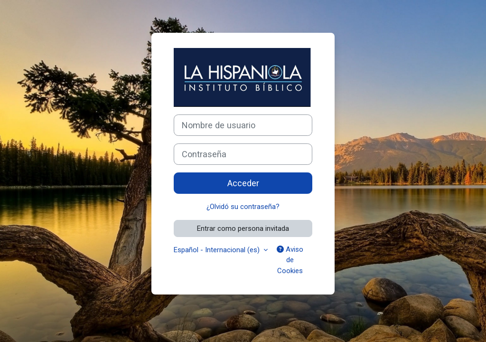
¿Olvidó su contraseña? (243, 206)
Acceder (243, 183)
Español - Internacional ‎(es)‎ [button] (218, 250)
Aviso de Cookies (290, 260)
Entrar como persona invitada (243, 228)
